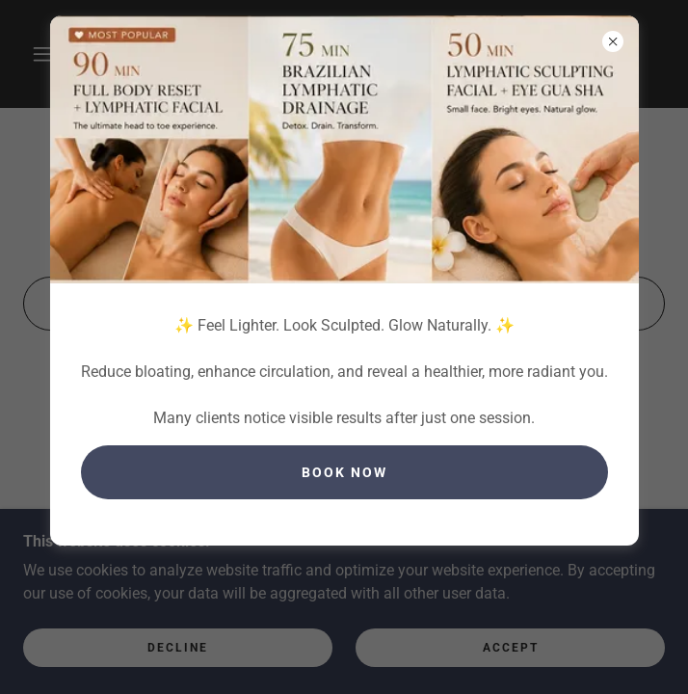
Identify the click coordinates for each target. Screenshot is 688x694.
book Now (344, 472)
